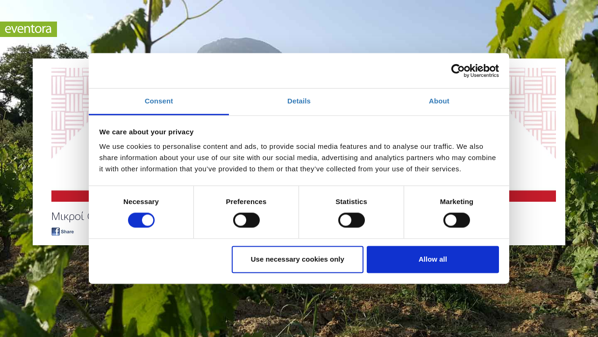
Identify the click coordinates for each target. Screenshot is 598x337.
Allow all (433, 259)
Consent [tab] (159, 101)
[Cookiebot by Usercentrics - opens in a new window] (458, 71)
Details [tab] (299, 101)
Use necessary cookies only (297, 259)
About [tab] (439, 101)
